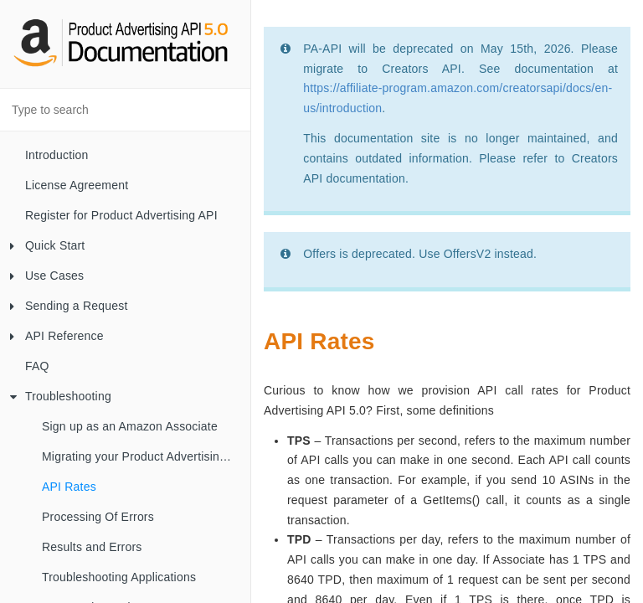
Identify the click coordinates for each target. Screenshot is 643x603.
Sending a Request (69, 305)
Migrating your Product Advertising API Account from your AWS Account (146, 456)
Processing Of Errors (98, 516)
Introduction (57, 155)
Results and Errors (92, 547)
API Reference (57, 336)
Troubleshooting (60, 396)
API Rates (69, 486)
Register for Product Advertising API (121, 215)
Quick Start (47, 245)
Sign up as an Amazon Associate (130, 426)
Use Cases (47, 275)
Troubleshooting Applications (119, 577)
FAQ (37, 366)
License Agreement (76, 185)
